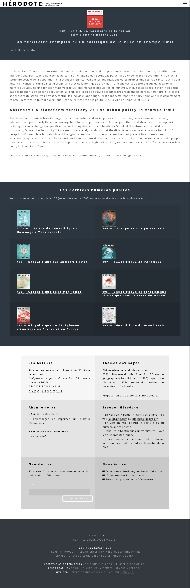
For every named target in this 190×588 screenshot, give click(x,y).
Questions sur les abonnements (128, 475)
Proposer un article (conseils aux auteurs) (130, 395)
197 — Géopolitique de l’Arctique (132, 260)
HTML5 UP (127, 572)
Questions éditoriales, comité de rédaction (134, 471)
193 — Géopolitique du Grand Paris (133, 323)
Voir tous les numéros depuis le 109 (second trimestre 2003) (50, 198)
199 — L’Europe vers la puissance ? (133, 226)
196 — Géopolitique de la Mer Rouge (49, 289)
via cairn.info (39, 436)
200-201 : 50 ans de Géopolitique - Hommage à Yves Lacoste (47, 228)
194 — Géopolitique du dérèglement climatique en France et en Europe (49, 325)
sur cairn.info (122, 427)
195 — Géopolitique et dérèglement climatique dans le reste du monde (134, 291)
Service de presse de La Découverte (129, 479)
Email (32, 484)
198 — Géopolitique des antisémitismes (52, 260)
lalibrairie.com (117, 418)
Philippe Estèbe (25, 50)
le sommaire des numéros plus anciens (120, 198)
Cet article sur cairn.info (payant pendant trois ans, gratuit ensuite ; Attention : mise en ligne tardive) (77, 155)
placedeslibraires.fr (145, 418)
